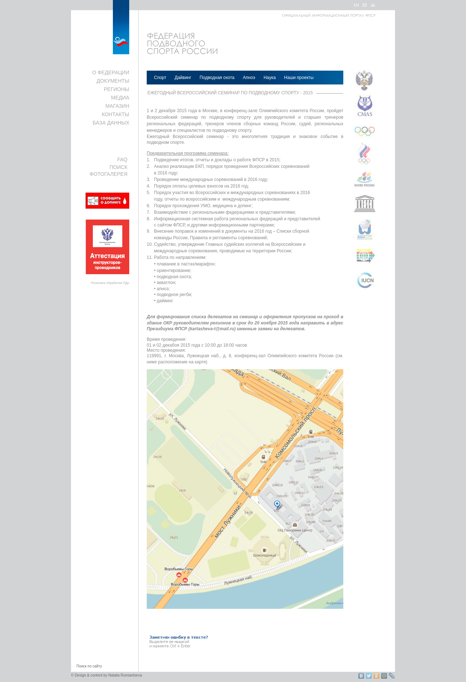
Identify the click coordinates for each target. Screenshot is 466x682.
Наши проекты (298, 77)
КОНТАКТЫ (115, 114)
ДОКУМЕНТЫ (112, 81)
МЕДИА (120, 97)
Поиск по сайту (89, 666)
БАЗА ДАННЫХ (110, 123)
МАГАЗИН (117, 106)
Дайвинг (183, 77)
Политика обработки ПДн (110, 283)
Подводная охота (217, 77)
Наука (270, 77)
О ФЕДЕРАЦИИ (110, 72)
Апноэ (249, 77)
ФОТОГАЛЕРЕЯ (108, 174)
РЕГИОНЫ (116, 89)
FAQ (122, 159)
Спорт (160, 77)
